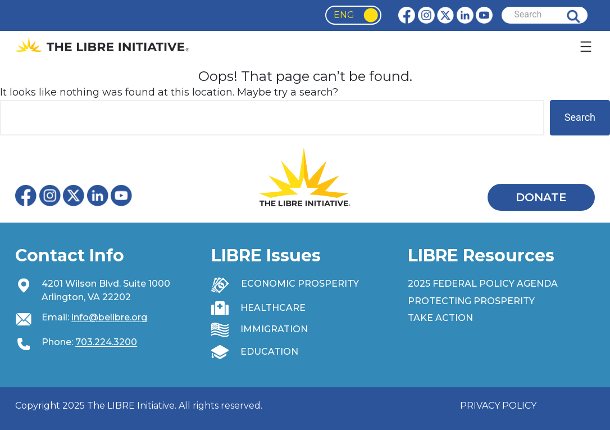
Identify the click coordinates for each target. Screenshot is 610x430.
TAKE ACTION (440, 318)
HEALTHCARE (273, 307)
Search (582, 15)
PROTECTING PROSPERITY (471, 301)
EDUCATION (269, 351)
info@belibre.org (109, 317)
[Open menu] (586, 47)
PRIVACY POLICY (498, 405)
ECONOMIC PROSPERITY (300, 283)
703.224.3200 (106, 342)
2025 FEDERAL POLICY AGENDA (483, 283)
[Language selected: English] (353, 15)
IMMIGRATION (274, 329)
